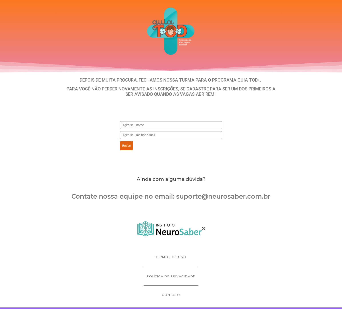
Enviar (126, 145)
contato (171, 295)
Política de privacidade (171, 276)
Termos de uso (171, 257)
